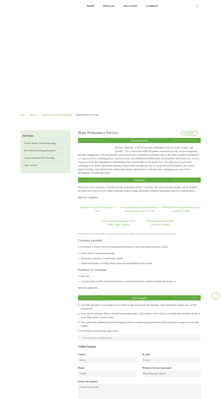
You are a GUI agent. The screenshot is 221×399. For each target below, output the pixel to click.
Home (90, 6)
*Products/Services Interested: (157, 368)
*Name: (82, 354)
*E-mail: (146, 354)
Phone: (81, 368)
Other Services (30, 165)
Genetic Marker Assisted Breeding (40, 143)
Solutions (130, 6)
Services (109, 6)
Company (152, 6)
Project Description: (88, 381)
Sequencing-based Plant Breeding (56, 115)
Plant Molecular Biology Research (40, 150)
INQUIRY (189, 133)
